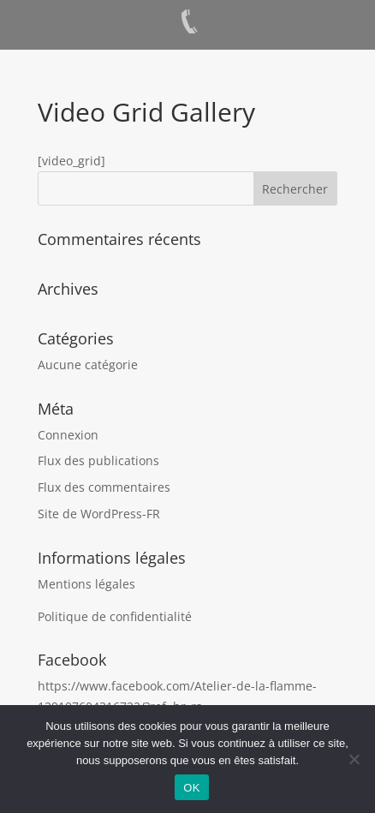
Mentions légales (86, 584)
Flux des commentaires (104, 487)
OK (191, 787)
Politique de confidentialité (115, 616)
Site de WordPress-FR (99, 513)
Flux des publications (98, 460)
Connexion (68, 435)
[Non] (353, 759)
